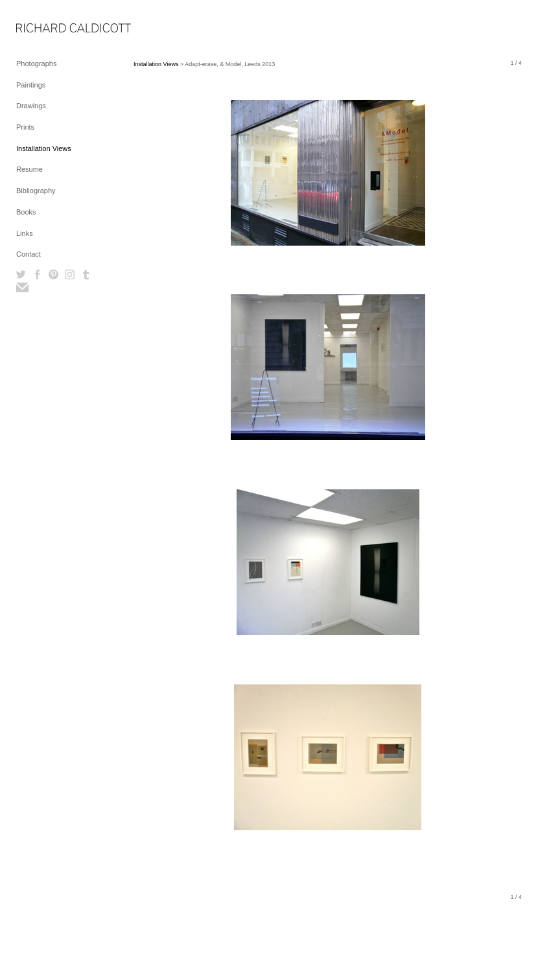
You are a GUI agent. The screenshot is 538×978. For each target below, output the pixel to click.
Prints (25, 127)
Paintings (30, 85)
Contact (28, 254)
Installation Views (43, 148)
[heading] (48, 29)
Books (26, 212)
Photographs (36, 63)
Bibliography (36, 190)
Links (24, 233)
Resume (29, 169)
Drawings (31, 106)
